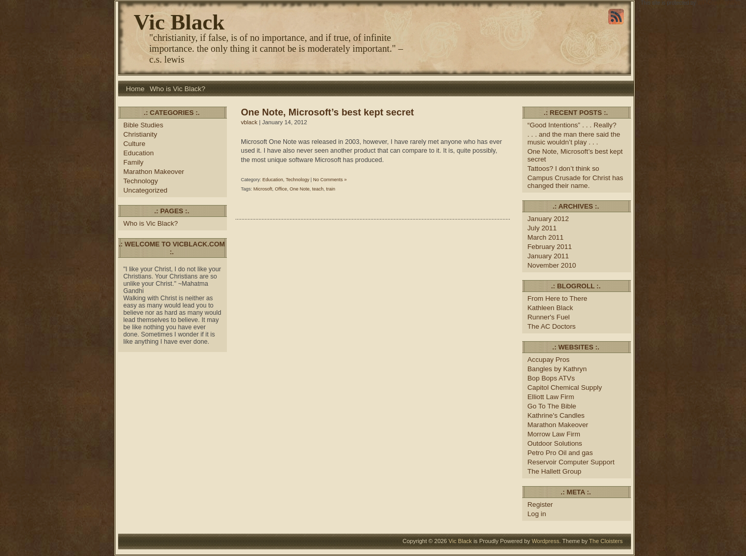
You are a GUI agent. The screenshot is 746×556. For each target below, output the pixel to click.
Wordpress (545, 541)
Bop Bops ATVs (551, 378)
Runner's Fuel (548, 317)
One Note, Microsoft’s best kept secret (327, 112)
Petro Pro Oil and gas (560, 453)
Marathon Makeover (153, 171)
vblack (249, 122)
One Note (300, 189)
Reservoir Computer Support (570, 462)
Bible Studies (143, 125)
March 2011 (545, 237)
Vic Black (179, 22)
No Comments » (330, 179)
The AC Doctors (551, 326)
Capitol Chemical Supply (564, 387)
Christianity (140, 134)
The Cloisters (606, 541)
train (331, 189)
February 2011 (549, 247)
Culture (134, 144)
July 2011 (542, 228)
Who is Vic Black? (177, 89)
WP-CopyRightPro (718, 3)
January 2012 (548, 219)
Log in (536, 514)
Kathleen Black (550, 308)
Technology (140, 181)
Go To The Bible (551, 406)
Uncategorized (145, 190)
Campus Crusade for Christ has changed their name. (575, 181)
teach (317, 189)
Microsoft (262, 189)
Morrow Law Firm (553, 434)
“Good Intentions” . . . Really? (571, 125)
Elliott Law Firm (550, 397)
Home (135, 89)
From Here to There (557, 298)
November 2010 (551, 265)
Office (281, 189)
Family (133, 162)
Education (138, 153)
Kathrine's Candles (555, 415)
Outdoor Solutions (554, 443)
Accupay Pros (548, 359)
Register (540, 504)
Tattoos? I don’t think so (563, 168)
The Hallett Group (554, 471)
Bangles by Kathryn (557, 369)
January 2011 (548, 256)
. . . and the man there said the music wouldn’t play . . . (573, 138)
